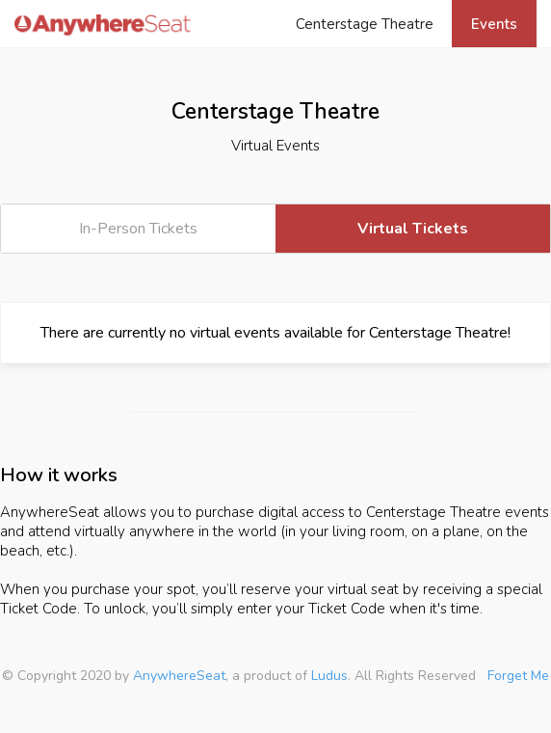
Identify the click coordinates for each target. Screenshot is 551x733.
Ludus (329, 675)
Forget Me (518, 675)
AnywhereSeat (179, 675)
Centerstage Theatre (364, 24)
